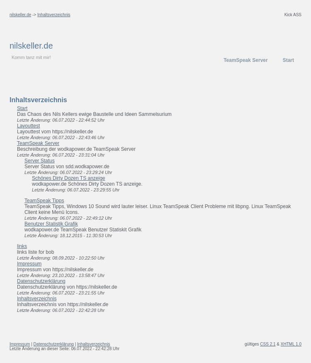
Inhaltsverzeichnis (53, 14)
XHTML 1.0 (291, 344)
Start (288, 60)
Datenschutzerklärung (41, 281)
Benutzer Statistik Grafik (51, 224)
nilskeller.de (20, 14)
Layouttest (28, 126)
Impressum (29, 264)
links (22, 246)
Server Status (39, 161)
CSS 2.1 (267, 344)
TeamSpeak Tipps (44, 201)
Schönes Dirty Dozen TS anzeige (68, 178)
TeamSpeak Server (246, 60)
